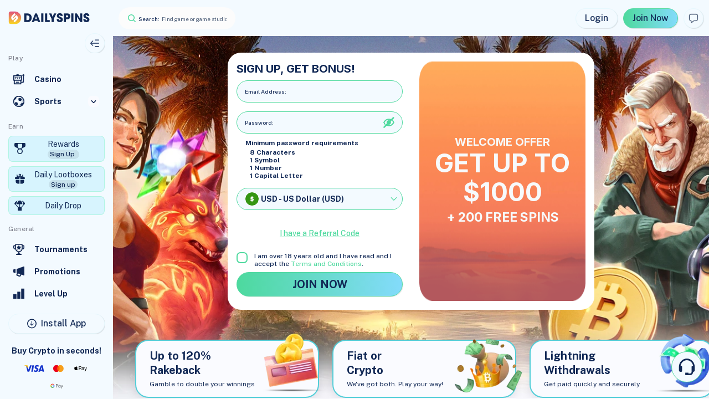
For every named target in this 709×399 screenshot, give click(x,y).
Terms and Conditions (326, 264)
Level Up (51, 293)
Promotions (57, 271)
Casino (47, 79)
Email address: (265, 91)
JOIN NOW (319, 284)
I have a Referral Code (319, 233)
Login (596, 18)
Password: (259, 122)
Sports (47, 101)
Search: (149, 19)
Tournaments (61, 249)
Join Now (651, 18)
